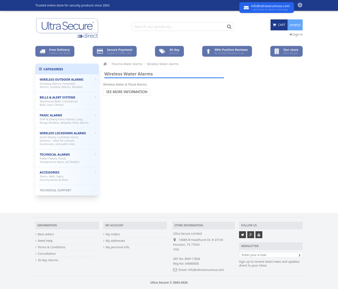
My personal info (117, 247)
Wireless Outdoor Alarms (68, 83)
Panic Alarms (68, 119)
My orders (113, 234)
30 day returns (48, 260)
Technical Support (68, 190)
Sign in (296, 34)
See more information (126, 91)
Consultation (47, 254)
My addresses (115, 241)
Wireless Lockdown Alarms (68, 138)
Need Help (45, 241)
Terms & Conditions (52, 247)
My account (114, 225)
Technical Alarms (68, 158)
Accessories (68, 176)
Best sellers (46, 234)
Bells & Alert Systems (68, 101)
